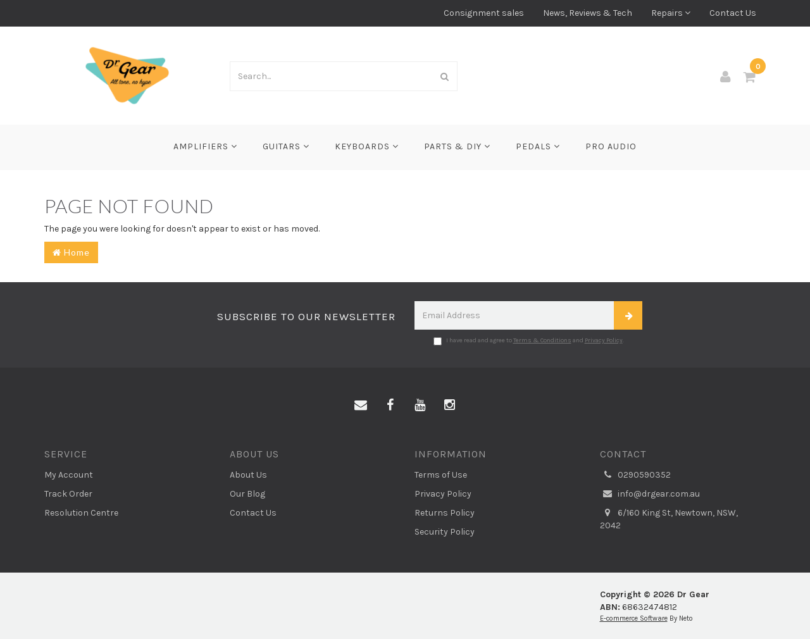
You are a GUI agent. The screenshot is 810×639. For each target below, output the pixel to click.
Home (71, 252)
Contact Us (732, 13)
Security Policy (444, 531)
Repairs (670, 13)
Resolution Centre (81, 512)
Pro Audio (611, 146)
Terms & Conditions (542, 340)
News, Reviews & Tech (587, 13)
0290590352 (635, 475)
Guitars (286, 146)
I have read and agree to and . (528, 341)
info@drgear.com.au (650, 494)
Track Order (68, 493)
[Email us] (360, 405)
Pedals (538, 146)
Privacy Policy (604, 340)
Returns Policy (444, 512)
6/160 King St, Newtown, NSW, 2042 (669, 519)
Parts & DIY (457, 146)
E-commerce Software (634, 618)
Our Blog (247, 493)
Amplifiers (205, 146)
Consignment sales (484, 13)
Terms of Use (440, 474)
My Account (68, 474)
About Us (248, 474)
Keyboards (367, 146)
